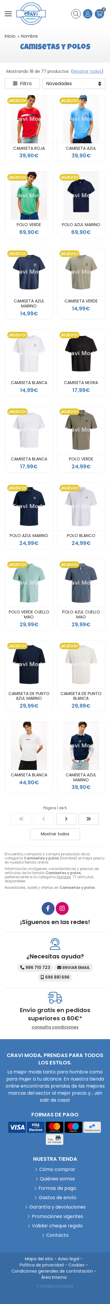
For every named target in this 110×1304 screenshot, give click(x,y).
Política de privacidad (42, 1265)
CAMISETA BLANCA (29, 383)
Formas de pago (57, 1188)
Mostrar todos (87, 71)
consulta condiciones (55, 1027)
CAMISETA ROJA (29, 148)
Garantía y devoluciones (57, 1207)
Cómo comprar (57, 1169)
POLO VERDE (29, 225)
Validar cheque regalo (57, 1225)
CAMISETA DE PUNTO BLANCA (80, 696)
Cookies (76, 1265)
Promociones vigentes (57, 1216)
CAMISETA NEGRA (81, 383)
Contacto (57, 1235)
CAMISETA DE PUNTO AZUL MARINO (29, 696)
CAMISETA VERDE (81, 301)
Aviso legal (68, 1259)
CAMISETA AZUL (81, 148)
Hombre (64, 876)
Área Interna (54, 1277)
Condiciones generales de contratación (52, 1271)
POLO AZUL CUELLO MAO (81, 614)
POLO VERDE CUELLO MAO (29, 614)
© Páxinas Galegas (55, 1286)
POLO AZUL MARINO (81, 225)
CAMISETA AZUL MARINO (29, 303)
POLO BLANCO (81, 536)
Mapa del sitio (39, 1259)
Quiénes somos (57, 1178)
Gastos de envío (57, 1197)
